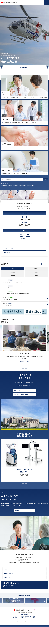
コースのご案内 (15, 173)
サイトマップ (29, 621)
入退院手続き (6, 122)
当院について (17, 390)
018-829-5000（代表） (26, 617)
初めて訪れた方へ (7, 252)
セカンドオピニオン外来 (42, 97)
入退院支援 (33, 122)
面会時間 (16, 185)
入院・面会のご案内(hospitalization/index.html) (24, 110)
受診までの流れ (6, 173)
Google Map (25, 614)
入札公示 (36, 275)
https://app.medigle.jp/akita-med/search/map (24, 585)
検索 (45, 179)
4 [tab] (25, 604)
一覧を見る (44, 264)
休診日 (10, 185)
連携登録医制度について (9, 573)
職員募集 (36, 272)
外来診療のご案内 (7, 148)
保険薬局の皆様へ (7, 577)
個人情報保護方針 (21, 621)
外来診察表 (4, 185)
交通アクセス (30, 185)
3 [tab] (24, 604)
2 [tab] (23, 604)
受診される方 (6, 97)
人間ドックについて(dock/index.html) (24, 161)
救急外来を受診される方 (29, 97)
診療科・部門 (22, 185)
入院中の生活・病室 (15, 122)
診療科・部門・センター (9, 248)
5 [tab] (26, 604)
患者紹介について (7, 569)
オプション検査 (24, 173)
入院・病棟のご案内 (17, 148)
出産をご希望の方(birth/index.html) (24, 136)
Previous (1, 67)
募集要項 (17, 510)
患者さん (36, 268)
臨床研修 (13, 275)
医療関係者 (12, 272)
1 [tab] (22, 604)
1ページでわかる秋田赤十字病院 (21, 394)
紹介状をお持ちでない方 (16, 97)
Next (47, 67)
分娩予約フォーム (37, 148)
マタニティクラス (27, 148)
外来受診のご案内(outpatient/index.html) (24, 85)
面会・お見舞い (25, 122)
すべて (12, 268)
